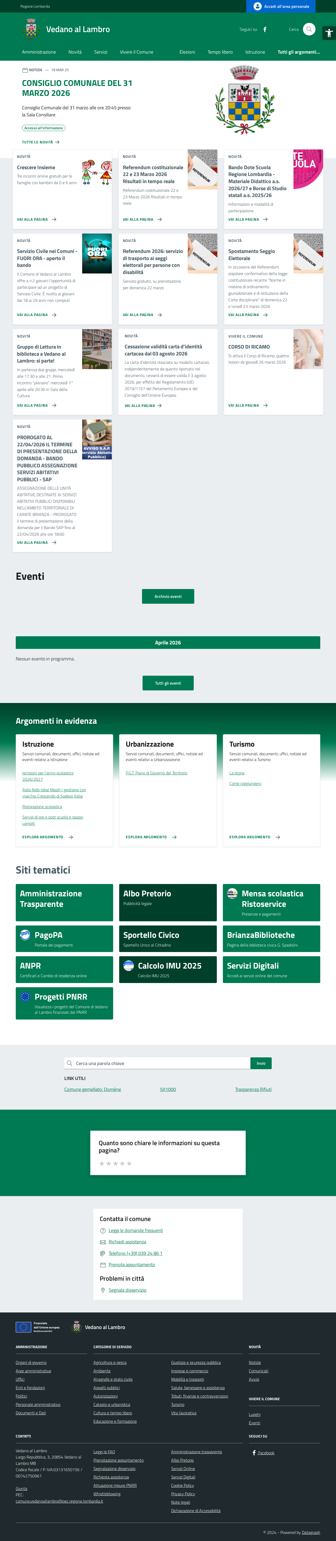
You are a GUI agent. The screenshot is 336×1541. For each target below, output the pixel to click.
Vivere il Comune (136, 51)
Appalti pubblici (106, 1387)
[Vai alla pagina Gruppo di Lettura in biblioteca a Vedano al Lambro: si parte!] (35, 403)
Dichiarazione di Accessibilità (195, 1510)
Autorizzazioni (105, 1396)
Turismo (177, 1404)
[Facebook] (263, 29)
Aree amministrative (33, 1371)
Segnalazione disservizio (114, 1468)
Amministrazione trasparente (196, 1452)
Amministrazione (39, 51)
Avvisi (254, 1379)
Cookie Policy (182, 1485)
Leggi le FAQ (104, 1452)
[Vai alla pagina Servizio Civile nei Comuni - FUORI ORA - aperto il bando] (35, 313)
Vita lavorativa (183, 1413)
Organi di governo (31, 1362)
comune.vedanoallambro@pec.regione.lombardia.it (59, 1501)
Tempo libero (220, 51)
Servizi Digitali (183, 1477)
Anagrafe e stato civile (113, 1379)
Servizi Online (183, 1468)
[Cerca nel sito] (309, 29)
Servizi (100, 51)
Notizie (255, 1362)
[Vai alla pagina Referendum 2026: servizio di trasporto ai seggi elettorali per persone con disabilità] (141, 313)
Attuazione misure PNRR (115, 1485)
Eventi (254, 1423)
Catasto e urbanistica (111, 1404)
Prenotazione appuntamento (118, 1460)
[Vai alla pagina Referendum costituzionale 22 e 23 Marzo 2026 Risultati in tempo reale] (141, 217)
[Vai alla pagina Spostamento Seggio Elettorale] (247, 313)
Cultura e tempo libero (112, 1413)
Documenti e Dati (31, 1413)
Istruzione (255, 51)
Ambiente (102, 1371)
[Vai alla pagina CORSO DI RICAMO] (247, 403)
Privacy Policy (183, 1494)
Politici (21, 1396)
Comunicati (258, 1371)
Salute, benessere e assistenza (198, 1387)
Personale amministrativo (38, 1404)
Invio (261, 1063)
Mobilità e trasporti (187, 1379)
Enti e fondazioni (30, 1387)
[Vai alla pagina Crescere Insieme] (35, 217)
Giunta (21, 1488)
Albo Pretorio (182, 1460)
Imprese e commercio (189, 1371)
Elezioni (187, 51)
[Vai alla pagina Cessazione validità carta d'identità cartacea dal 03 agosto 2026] (144, 403)
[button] (329, 33)
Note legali (180, 1502)
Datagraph (311, 1532)
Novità (75, 51)
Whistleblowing (106, 1494)
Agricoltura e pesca (110, 1362)
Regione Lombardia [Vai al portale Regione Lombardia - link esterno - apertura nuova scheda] (35, 6)
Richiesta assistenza (111, 1477)
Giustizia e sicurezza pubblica (196, 1362)
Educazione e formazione (115, 1421)
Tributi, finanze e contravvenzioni (199, 1396)
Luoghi (254, 1414)
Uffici (20, 1379)
